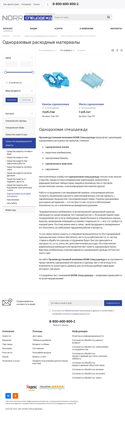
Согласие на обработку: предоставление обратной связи (88, 364)
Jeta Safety (12, 203)
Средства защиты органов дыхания (19, 174)
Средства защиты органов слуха (19, 168)
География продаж (41, 352)
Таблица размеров (41, 340)
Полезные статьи (11, 361)
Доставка (37, 336)
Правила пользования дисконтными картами (50, 362)
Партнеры (7, 344)
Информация (80, 331)
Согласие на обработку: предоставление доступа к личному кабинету (89, 356)
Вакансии (6, 340)
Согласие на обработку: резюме (88, 369)
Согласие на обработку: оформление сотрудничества (90, 348)
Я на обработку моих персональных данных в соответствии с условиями (83, 312)
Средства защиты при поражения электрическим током (19, 187)
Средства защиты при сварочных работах (17, 162)
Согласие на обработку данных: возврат (87, 341)
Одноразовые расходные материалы (19, 195)
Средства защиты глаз (17, 157)
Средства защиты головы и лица (19, 152)
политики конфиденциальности (76, 314)
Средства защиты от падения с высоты (16, 180)
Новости (6, 336)
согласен (58, 311)
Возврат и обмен (40, 344)
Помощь (37, 331)
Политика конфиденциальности (88, 336)
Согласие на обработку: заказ (86, 377)
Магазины (7, 348)
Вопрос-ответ (39, 356)
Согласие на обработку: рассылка (88, 373)
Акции (5, 356)
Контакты (7, 352)
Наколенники (13, 200)
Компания (8, 331)
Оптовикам (38, 348)
